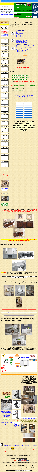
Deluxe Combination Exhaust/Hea (22, 46)
